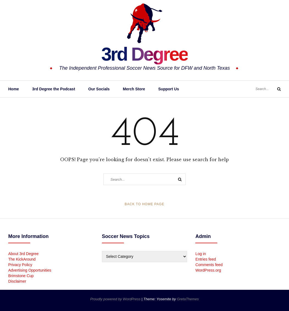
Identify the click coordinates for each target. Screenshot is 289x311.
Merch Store (134, 89)
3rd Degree (144, 54)
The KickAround (22, 259)
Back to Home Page (144, 204)
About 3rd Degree (23, 253)
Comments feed (209, 265)
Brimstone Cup (21, 276)
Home (13, 89)
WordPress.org (208, 270)
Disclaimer (17, 281)
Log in (200, 253)
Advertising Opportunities (29, 270)
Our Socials (99, 89)
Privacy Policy (20, 265)
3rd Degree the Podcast (53, 89)
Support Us (168, 89)
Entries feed (205, 259)
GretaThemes (188, 299)
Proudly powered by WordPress (115, 299)
